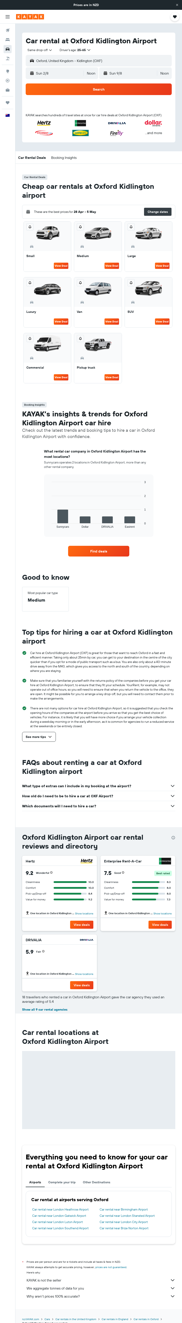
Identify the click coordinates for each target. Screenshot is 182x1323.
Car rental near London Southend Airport (60, 1228)
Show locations (84, 913)
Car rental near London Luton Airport (57, 1222)
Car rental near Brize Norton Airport (124, 1228)
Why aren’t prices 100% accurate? (101, 1296)
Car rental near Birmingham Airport (124, 1209)
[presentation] (173, 838)
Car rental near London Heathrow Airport (60, 1209)
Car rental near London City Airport (124, 1222)
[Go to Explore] (7, 71)
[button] (177, 5)
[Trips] (7, 102)
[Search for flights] (7, 30)
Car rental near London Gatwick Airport (59, 1216)
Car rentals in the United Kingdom (75, 1319)
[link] (98, 551)
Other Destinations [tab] (96, 1182)
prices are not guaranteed (110, 1267)
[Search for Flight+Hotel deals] (7, 58)
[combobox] (40, 50)
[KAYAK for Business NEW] (7, 89)
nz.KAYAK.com (30, 1319)
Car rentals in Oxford (146, 1319)
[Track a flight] (7, 80)
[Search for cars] (7, 49)
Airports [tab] (35, 1182)
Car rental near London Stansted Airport (127, 1216)
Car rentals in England (115, 1319)
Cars (47, 1319)
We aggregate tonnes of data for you (101, 1288)
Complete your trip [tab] (62, 1182)
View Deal (61, 265)
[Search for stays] (7, 39)
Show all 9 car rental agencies (44, 1009)
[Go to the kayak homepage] (30, 16)
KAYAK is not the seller (101, 1280)
